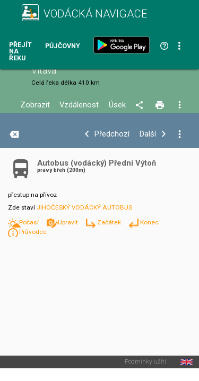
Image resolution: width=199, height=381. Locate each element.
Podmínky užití (145, 362)
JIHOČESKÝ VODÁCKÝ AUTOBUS (84, 207)
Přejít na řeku (20, 52)
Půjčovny (62, 46)
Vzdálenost (79, 105)
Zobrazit (35, 105)
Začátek (110, 222)
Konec (149, 222)
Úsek (117, 105)
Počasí (29, 222)
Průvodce (33, 231)
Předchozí (111, 134)
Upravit (69, 222)
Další (148, 134)
